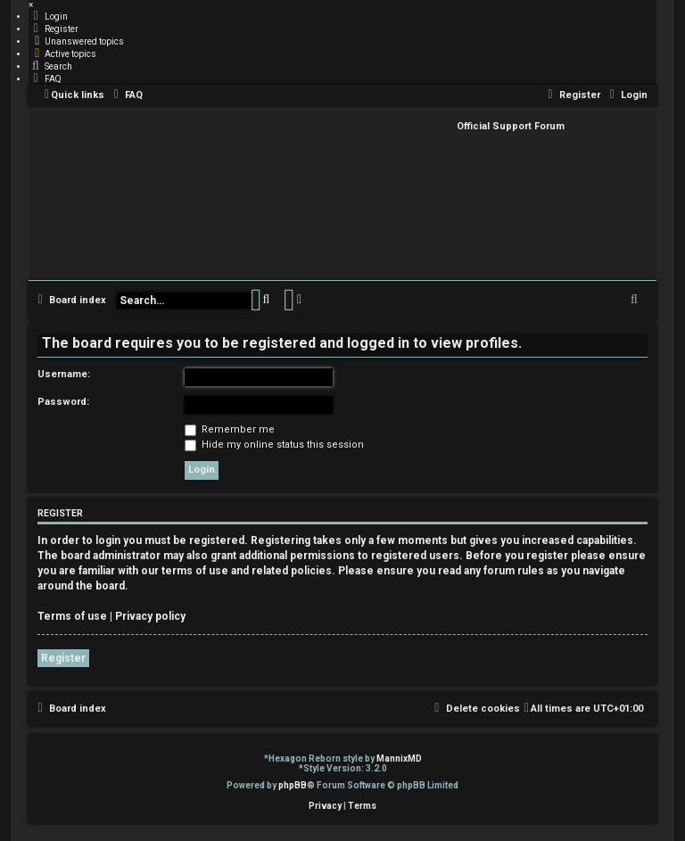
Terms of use (72, 616)
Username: (63, 374)
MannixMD (399, 758)
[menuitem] (48, 16)
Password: (63, 402)
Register (63, 658)
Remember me (230, 429)
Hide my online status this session (274, 444)
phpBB (292, 785)
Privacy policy (150, 616)
